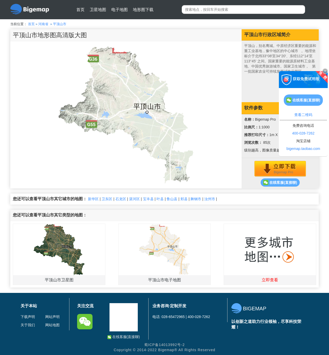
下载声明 (28, 317)
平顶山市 (59, 24)
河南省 (43, 24)
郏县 (184, 199)
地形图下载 (143, 9)
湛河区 (134, 199)
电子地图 (119, 9)
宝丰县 (148, 199)
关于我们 (28, 325)
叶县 (160, 199)
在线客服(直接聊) (280, 182)
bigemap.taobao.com (303, 149)
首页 (80, 9)
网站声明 (52, 317)
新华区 (93, 199)
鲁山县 (172, 199)
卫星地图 (98, 9)
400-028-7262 (303, 133)
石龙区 (120, 199)
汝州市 (209, 199)
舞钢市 (195, 199)
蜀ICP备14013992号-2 (164, 345)
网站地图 (52, 325)
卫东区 (107, 199)
